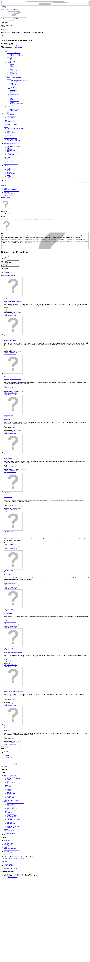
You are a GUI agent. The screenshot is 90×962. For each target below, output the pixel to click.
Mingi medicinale (14, 105)
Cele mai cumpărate (8, 843)
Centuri (8, 88)
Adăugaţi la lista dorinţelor (10, 313)
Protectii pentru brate (15, 86)
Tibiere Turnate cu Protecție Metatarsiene (13, 652)
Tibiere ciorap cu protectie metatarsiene (12, 379)
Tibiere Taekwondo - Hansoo (10, 340)
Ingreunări (12, 102)
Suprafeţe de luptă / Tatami (13, 53)
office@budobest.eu (12, 877)
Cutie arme (12, 61)
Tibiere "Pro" (7, 730)
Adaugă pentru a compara (10, 315)
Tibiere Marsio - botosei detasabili (11, 574)
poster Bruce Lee (30, 219)
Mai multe (3, 245)
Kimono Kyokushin (14, 109)
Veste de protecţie (14, 87)
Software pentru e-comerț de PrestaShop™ (15, 858)
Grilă (5, 257)
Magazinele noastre (8, 195)
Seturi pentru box (14, 70)
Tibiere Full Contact (8, 497)
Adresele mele (7, 866)
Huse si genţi (10, 57)
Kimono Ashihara (14, 110)
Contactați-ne (4, 8)
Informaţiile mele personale (10, 868)
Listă (5, 258)
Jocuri (11, 72)
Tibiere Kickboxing (8, 458)
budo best (8, 219)
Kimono (9, 106)
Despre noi (6, 192)
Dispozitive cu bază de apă (16, 103)
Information (3, 185)
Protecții (9, 79)
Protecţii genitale (14, 81)
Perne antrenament (14, 101)
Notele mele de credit (9, 865)
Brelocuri (12, 64)
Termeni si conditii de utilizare (11, 191)
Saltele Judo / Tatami (15, 54)
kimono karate (45, 219)
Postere (11, 65)
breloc (12, 219)
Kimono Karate (13, 107)
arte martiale (17, 219)
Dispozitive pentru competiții (14, 77)
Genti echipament (14, 59)
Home (5, 51)
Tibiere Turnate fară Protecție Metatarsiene (13, 691)
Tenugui (12, 69)
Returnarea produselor (9, 193)
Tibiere (11, 83)
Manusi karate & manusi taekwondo (19, 80)
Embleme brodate (14, 75)
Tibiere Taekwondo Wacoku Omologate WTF (13, 301)
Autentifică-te (4, 6)
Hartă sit (6, 854)
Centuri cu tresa (13, 91)
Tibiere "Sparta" (7, 536)
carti (25, 219)
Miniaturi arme (13, 73)
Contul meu (4, 861)
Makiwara (12, 99)
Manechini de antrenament (16, 96)
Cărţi (8, 76)
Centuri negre (13, 90)
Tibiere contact (7, 419)
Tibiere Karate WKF (8, 613)
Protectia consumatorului (10, 189)
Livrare (5, 188)
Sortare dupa (4, 261)
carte (22, 219)
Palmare (12, 98)
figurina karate (38, 219)
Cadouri (9, 62)
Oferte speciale (7, 840)
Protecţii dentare (14, 84)
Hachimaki (12, 68)
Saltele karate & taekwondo (16, 55)
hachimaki (3, 219)
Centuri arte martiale (15, 92)
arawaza (51, 219)
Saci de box (13, 95)
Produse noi (6, 841)
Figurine (12, 66)
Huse (11, 58)
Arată (2, 262)
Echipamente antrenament (13, 94)
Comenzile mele (8, 864)
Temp (8, 112)
